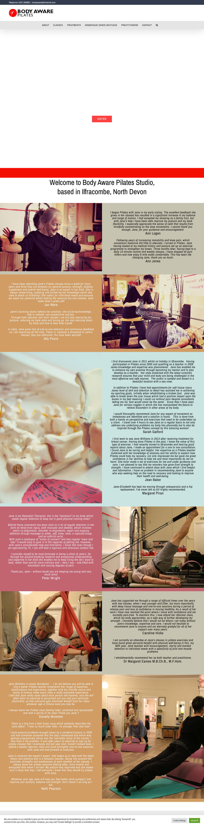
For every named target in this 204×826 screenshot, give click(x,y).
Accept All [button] (194, 820)
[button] (157, 25)
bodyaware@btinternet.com (43, 2)
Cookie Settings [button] (179, 820)
